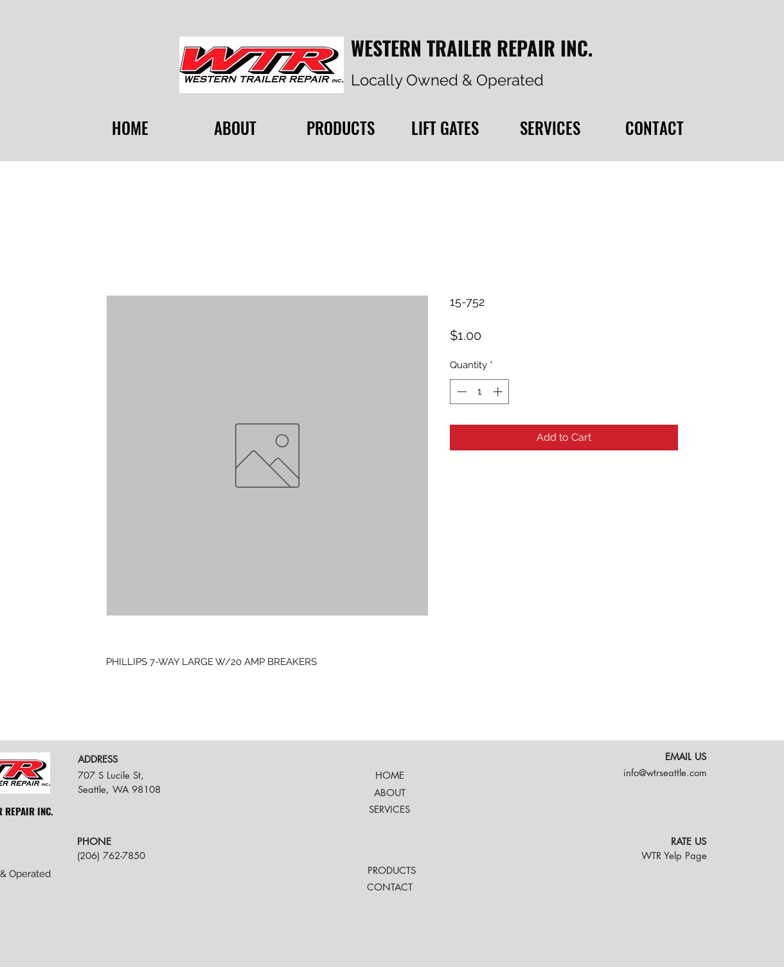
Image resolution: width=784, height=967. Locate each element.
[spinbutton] (479, 392)
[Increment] (499, 392)
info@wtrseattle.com (665, 773)
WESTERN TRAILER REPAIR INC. (471, 47)
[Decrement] (460, 392)
